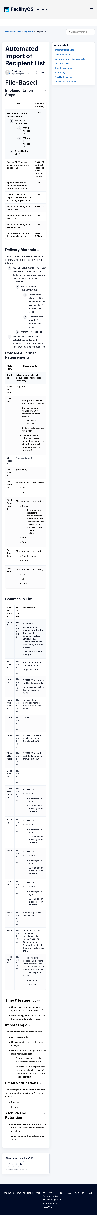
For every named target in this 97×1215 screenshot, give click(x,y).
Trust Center (48, 1207)
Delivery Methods (63, 54)
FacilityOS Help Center (12, 32)
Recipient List (41, 32)
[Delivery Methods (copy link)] (25, 250)
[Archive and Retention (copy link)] (25, 1116)
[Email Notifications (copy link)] (25, 1083)
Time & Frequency (63, 68)
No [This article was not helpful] (20, 1164)
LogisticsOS (28, 32)
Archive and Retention (65, 81)
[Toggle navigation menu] (91, 9)
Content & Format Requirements (70, 59)
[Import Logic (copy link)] (25, 1025)
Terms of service (50, 1196)
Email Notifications (63, 77)
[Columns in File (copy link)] (25, 599)
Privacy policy (49, 1192)
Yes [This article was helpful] (11, 1164)
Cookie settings (50, 1203)
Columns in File (62, 63)
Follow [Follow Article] (41, 72)
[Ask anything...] (80, 32)
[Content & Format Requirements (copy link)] (25, 356)
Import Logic (61, 72)
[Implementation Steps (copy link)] (25, 93)
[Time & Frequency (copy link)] (25, 1000)
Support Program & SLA (53, 1200)
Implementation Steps (65, 50)
